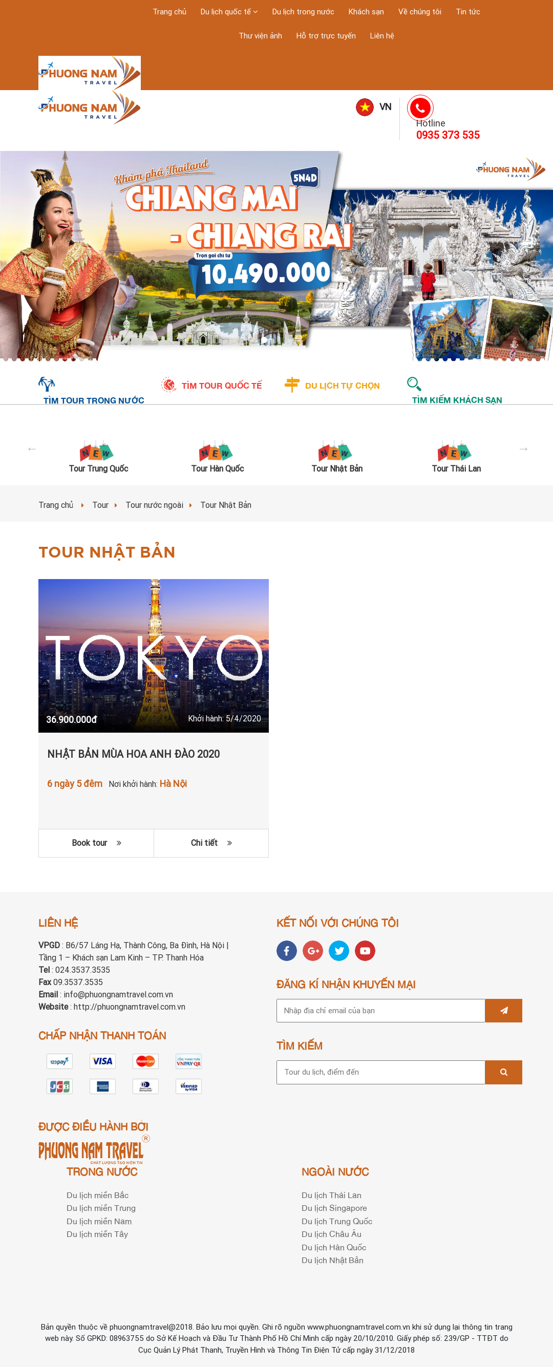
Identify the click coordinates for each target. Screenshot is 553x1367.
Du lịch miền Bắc (98, 1194)
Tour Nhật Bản (337, 469)
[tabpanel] (276, 256)
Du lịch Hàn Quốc (334, 1246)
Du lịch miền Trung (101, 1207)
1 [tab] (256, 342)
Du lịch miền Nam (99, 1220)
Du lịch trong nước (303, 11)
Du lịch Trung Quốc (337, 1220)
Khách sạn (366, 11)
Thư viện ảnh (260, 35)
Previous (31, 447)
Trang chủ (169, 11)
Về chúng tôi (419, 11)
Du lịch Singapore (334, 1207)
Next (522, 447)
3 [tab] (276, 342)
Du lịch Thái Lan (331, 1194)
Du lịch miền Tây (97, 1233)
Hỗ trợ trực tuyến (326, 35)
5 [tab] (297, 342)
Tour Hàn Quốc (217, 469)
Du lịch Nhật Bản (333, 1259)
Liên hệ (382, 35)
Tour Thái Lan (456, 469)
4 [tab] (287, 342)
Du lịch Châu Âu (331, 1233)
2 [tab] (266, 342)
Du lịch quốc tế (227, 11)
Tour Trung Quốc (98, 469)
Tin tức (468, 11)
